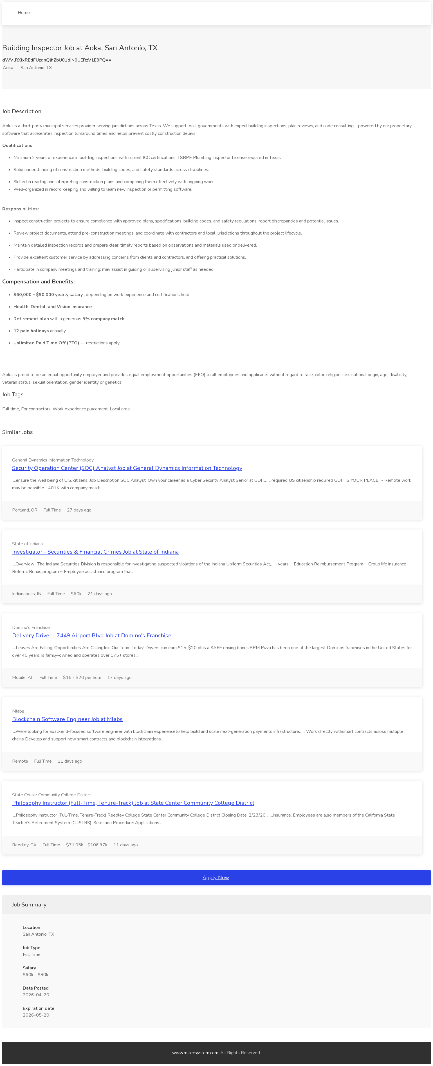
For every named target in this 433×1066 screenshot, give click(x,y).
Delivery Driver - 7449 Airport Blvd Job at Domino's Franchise (91, 635)
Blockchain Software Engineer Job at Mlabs (67, 719)
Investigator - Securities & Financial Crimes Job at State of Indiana (95, 552)
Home (24, 10)
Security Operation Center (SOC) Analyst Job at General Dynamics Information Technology (127, 468)
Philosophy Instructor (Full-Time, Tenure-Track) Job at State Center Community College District (133, 803)
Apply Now (216, 877)
